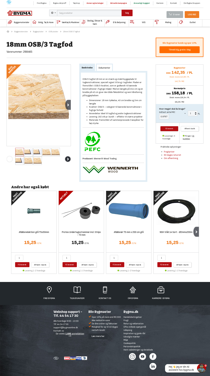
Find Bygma (41, 3)
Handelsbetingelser (133, 317)
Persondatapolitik (132, 346)
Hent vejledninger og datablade (138, 349)
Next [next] (68, 105)
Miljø (126, 340)
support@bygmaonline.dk (65, 327)
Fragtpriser (169, 151)
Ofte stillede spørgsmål (135, 326)
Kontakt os (58, 330)
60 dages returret (172, 155)
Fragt (126, 320)
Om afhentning (171, 158)
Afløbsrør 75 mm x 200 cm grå (129, 232)
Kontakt (173, 3)
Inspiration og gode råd (134, 333)
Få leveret (22, 264)
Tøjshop (76, 3)
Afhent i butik (190, 129)
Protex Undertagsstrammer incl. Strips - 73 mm (81, 233)
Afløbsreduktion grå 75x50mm (34, 232)
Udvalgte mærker (132, 336)
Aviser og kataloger (95, 3)
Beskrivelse (87, 67)
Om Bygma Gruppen (192, 3)
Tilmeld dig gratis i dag (180, 49)
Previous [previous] (9, 159)
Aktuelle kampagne (118, 3)
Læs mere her (98, 336)
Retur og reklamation (134, 323)
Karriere (160, 3)
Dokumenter (104, 67)
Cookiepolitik (130, 343)
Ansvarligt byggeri (142, 3)
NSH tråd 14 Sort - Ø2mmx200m (176, 232)
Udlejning (128, 330)
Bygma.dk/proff (59, 3)
